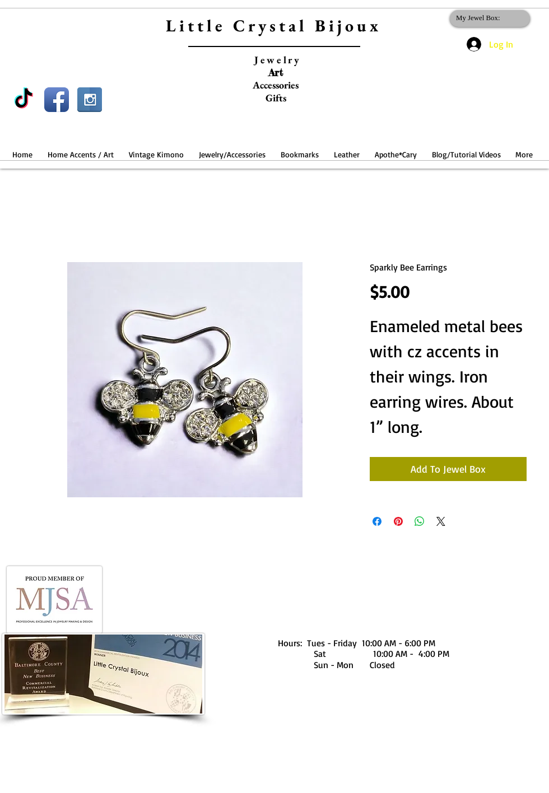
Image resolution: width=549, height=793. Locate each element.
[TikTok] (23, 99)
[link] (487, 17)
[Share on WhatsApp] (419, 521)
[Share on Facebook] (377, 521)
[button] (80, 149)
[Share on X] (441, 521)
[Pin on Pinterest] (398, 521)
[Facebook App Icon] (56, 99)
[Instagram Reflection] (89, 99)
